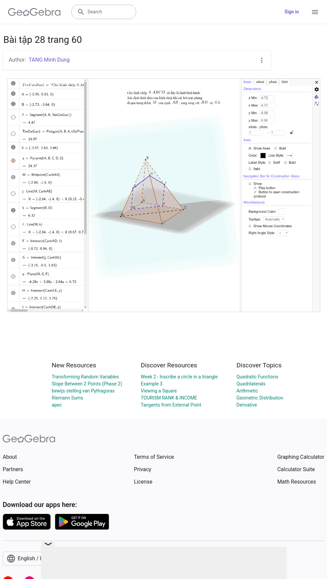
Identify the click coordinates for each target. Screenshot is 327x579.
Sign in (291, 11)
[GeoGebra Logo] (34, 12)
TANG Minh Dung (49, 60)
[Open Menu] (315, 12)
